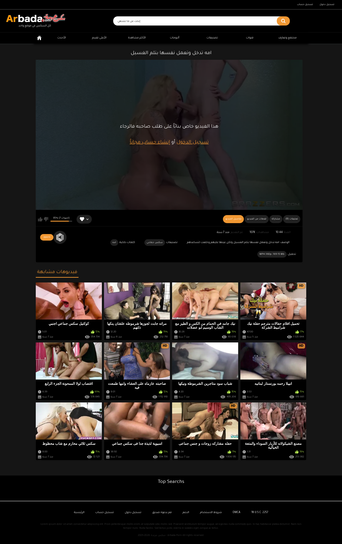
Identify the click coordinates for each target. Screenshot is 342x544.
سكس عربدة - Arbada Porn (166, 535)
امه (114, 242)
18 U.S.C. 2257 (259, 512)
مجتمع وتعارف (287, 37)
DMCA (236, 512)
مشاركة (276, 219)
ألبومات (174, 37)
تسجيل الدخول (192, 142)
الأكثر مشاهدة (137, 37)
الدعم (186, 512)
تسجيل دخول (327, 4)
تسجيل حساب (305, 4)
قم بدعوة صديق (162, 512)
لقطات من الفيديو (256, 219)
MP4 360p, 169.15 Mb (272, 254)
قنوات (249, 37)
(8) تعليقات (292, 219)
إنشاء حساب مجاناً (150, 142)
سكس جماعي (155, 242)
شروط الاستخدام (211, 512)
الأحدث (61, 37)
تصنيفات (212, 37)
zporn (46, 237)
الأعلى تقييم (99, 37)
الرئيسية (39, 38)
